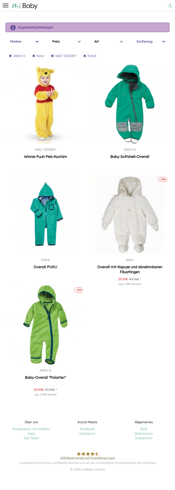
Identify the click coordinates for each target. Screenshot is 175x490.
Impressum (143, 438)
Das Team (31, 438)
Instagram (87, 433)
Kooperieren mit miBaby (31, 429)
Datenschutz (143, 433)
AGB (143, 429)
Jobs (31, 433)
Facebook (87, 429)
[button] (5, 5)
